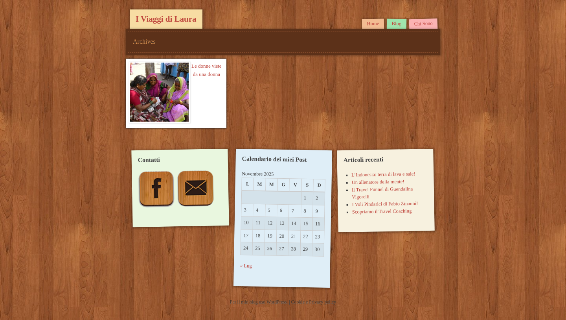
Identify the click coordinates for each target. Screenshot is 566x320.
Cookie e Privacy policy (313, 302)
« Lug (246, 266)
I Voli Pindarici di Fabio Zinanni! (385, 204)
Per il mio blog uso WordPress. (259, 302)
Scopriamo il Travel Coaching (382, 211)
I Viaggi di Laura (166, 19)
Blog (396, 23)
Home (373, 24)
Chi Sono (423, 23)
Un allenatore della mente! (377, 182)
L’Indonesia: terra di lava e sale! (383, 174)
